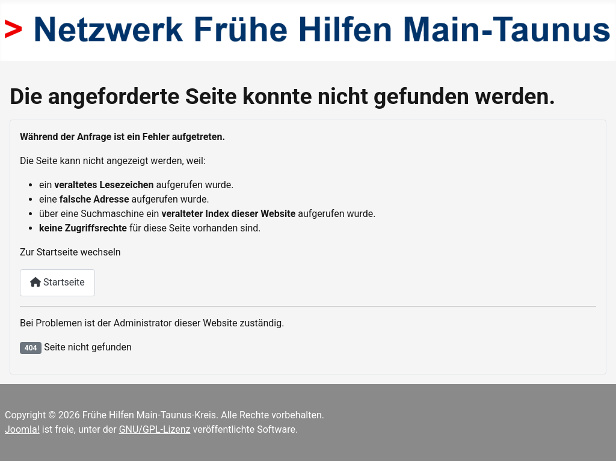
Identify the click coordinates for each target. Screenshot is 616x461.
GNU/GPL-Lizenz (155, 429)
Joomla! (22, 429)
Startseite (57, 282)
